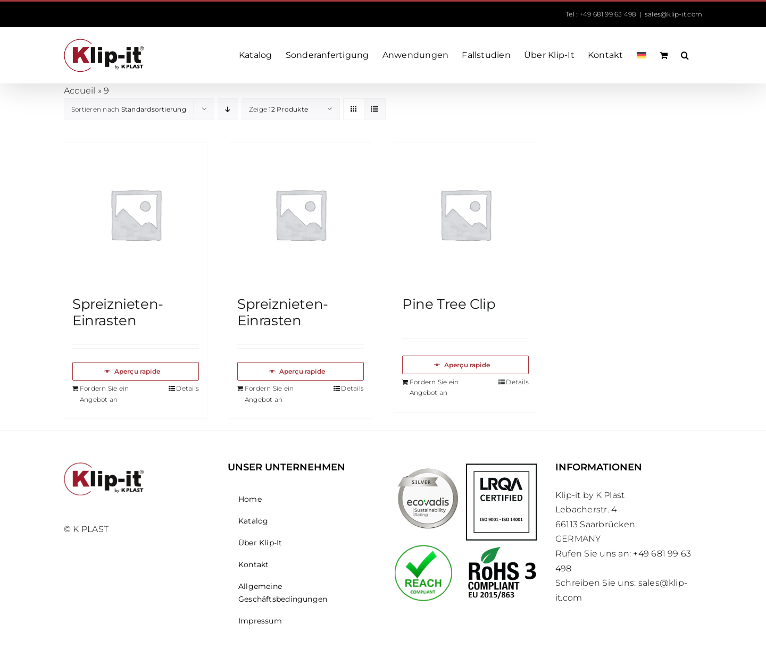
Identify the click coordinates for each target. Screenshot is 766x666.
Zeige (278, 109)
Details (187, 388)
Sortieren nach (128, 109)
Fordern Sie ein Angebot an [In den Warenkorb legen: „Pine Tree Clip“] (434, 387)
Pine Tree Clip (449, 304)
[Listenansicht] (374, 109)
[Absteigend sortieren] (228, 109)
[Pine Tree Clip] (465, 214)
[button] (685, 55)
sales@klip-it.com (673, 14)
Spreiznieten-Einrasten (117, 312)
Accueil (80, 91)
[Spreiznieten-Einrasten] (135, 214)
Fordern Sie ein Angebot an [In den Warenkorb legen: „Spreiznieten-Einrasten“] (104, 393)
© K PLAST (86, 529)
